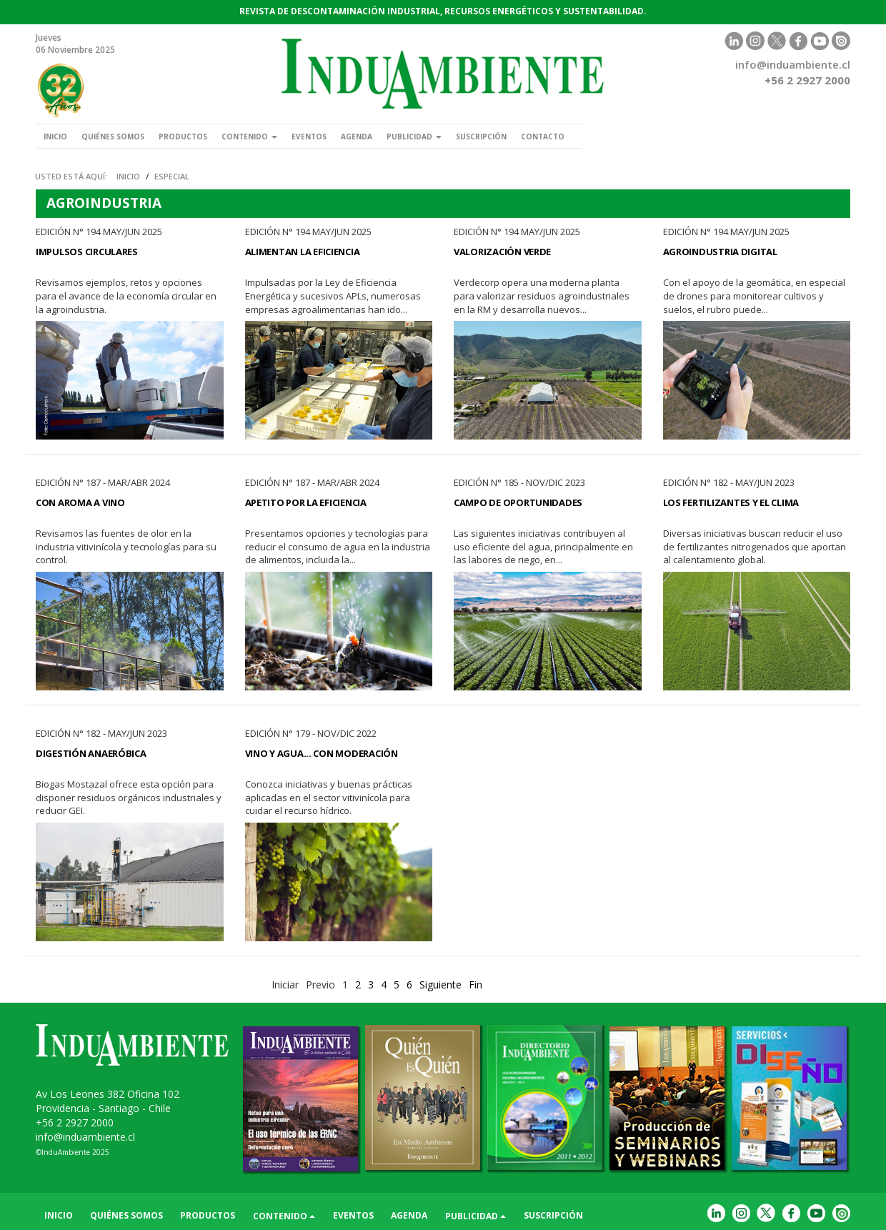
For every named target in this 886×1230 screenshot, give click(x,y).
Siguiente (440, 984)
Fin (475, 984)
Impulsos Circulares (87, 251)
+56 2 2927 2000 (75, 1122)
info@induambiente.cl (792, 64)
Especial (171, 176)
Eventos (309, 137)
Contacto (542, 137)
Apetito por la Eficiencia (306, 502)
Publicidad (414, 137)
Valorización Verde (502, 251)
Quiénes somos (112, 137)
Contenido (249, 137)
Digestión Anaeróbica (91, 753)
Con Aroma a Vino (80, 502)
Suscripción (481, 137)
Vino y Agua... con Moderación (321, 753)
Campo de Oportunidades (518, 502)
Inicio (55, 137)
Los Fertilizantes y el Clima (731, 502)
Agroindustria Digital (720, 251)
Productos (183, 137)
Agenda (356, 137)
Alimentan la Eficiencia (302, 251)
